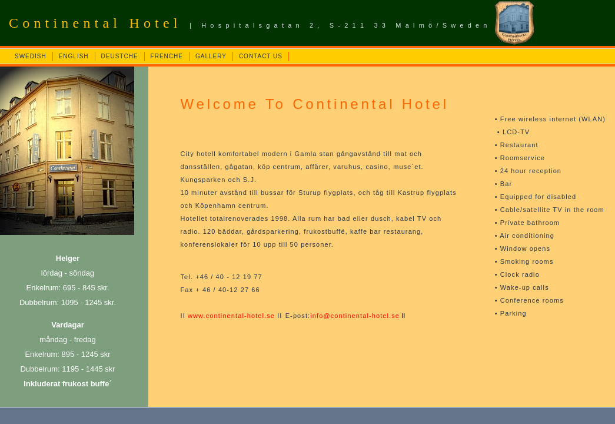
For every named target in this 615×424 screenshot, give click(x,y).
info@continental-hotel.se (355, 315)
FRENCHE (167, 56)
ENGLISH (74, 56)
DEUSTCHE (119, 56)
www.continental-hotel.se (231, 315)
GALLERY (211, 56)
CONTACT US (260, 56)
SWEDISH (30, 56)
